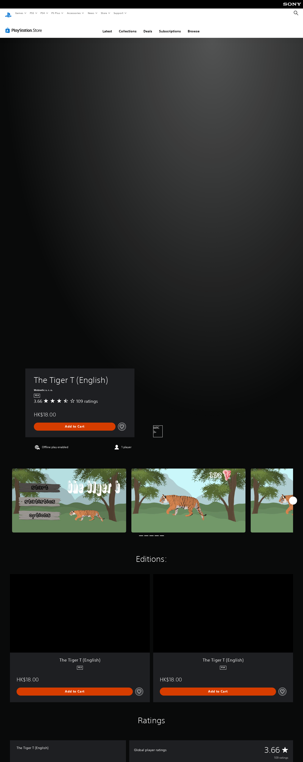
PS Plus (55, 13)
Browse (194, 27)
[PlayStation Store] (24, 26)
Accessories (73, 13)
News (91, 13)
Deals (147, 27)
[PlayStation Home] (8, 13)
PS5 (32, 13)
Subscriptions (170, 27)
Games (19, 13)
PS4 (42, 13)
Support (118, 13)
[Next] (293, 496)
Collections (128, 27)
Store (104, 13)
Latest (107, 27)
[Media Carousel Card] (69, 496)
